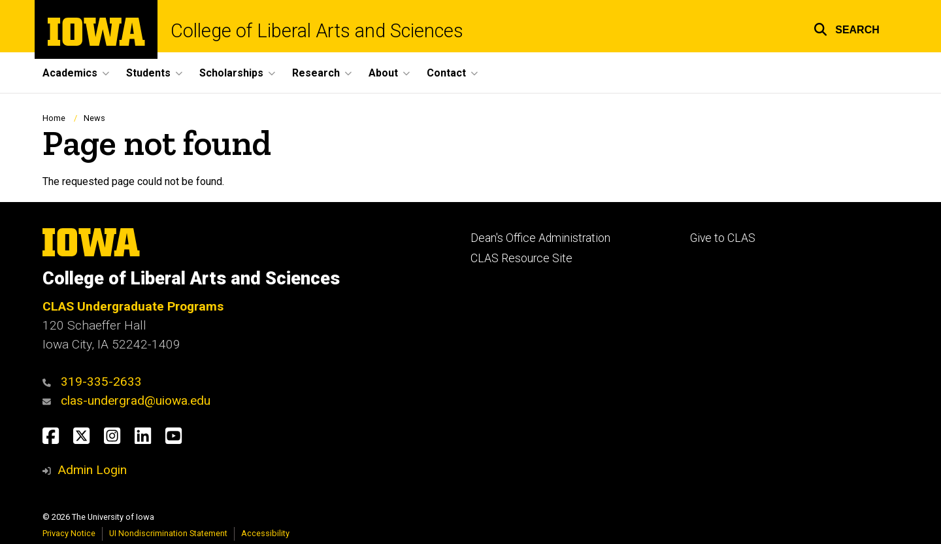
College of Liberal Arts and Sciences (317, 31)
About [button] (383, 73)
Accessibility (265, 533)
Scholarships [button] (231, 73)
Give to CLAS (722, 238)
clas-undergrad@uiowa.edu (135, 400)
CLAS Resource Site (521, 258)
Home (53, 118)
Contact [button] (446, 73)
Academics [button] (69, 73)
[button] (847, 28)
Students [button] (148, 73)
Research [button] (316, 73)
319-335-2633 (101, 381)
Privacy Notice (68, 533)
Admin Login (92, 469)
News (94, 118)
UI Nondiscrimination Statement (168, 533)
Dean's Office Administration (540, 238)
